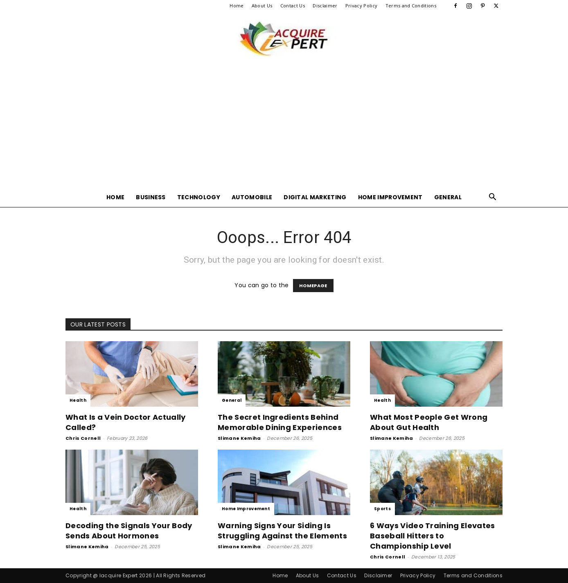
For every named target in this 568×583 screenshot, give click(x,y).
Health (78, 400)
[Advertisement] (284, 126)
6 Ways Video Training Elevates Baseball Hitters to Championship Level (432, 535)
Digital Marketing (315, 197)
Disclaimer (325, 5)
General (448, 197)
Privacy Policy (361, 5)
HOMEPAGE (313, 285)
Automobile (252, 197)
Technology (198, 197)
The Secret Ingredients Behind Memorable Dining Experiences (280, 422)
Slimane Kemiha (239, 438)
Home (236, 5)
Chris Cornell (83, 438)
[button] (493, 198)
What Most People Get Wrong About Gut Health (428, 422)
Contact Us (292, 5)
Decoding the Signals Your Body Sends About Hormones (128, 530)
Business (151, 197)
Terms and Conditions (410, 5)
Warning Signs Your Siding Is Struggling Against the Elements (282, 530)
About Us (262, 5)
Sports (382, 509)
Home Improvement (390, 197)
